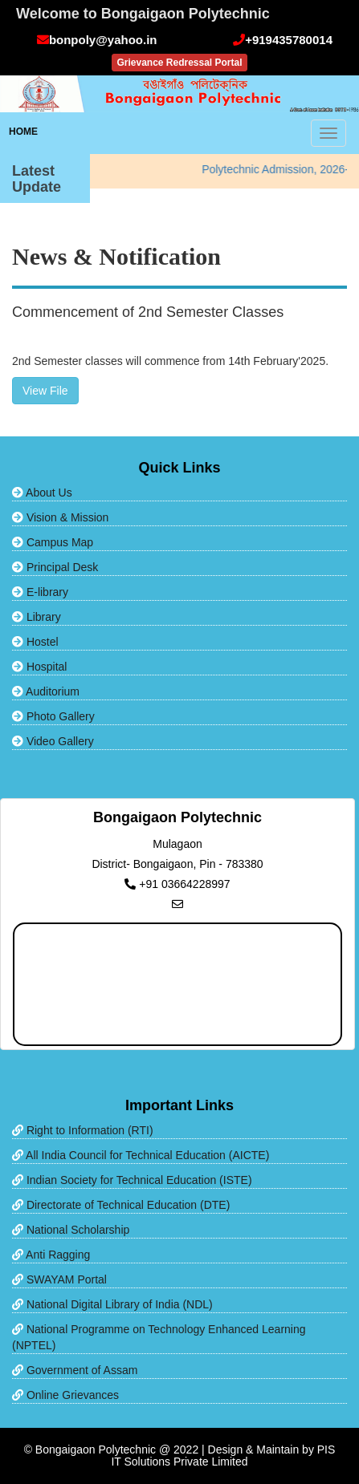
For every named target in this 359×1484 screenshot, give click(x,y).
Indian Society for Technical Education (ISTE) (132, 1180)
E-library (40, 592)
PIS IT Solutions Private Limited (223, 1455)
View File (45, 390)
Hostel (35, 641)
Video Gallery (53, 741)
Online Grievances (65, 1395)
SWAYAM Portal (59, 1279)
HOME (23, 131)
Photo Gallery (53, 716)
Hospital (39, 666)
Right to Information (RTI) (82, 1130)
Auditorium (46, 691)
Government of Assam (74, 1370)
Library (36, 616)
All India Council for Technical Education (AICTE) (140, 1155)
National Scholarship (70, 1229)
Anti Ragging (51, 1254)
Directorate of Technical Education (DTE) (121, 1204)
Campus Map (52, 542)
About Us (42, 492)
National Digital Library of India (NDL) (112, 1304)
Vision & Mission (60, 517)
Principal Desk (55, 567)
